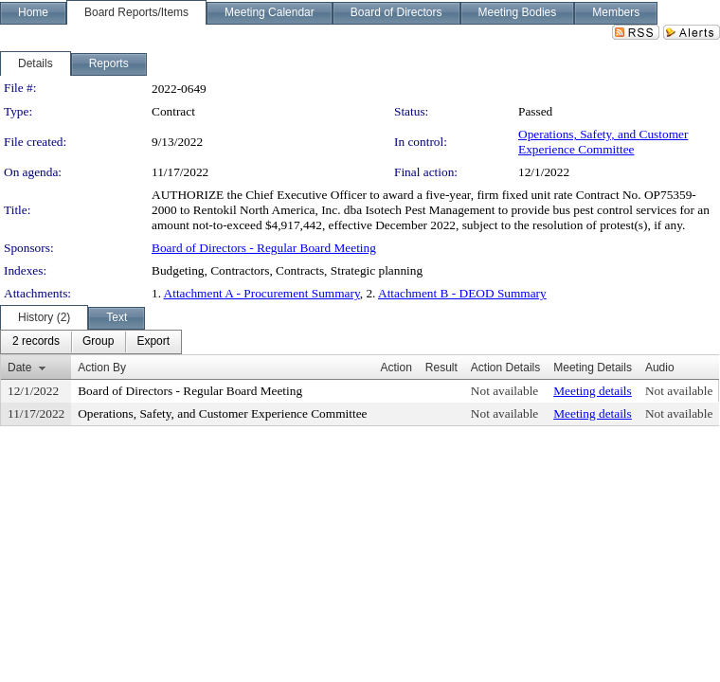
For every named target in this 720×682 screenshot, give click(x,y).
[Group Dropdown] (98, 342)
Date (19, 367)
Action (395, 367)
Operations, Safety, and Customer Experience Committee (603, 141)
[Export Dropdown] (153, 342)
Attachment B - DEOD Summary (462, 293)
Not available (504, 391)
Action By (102, 367)
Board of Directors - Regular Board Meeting (264, 248)
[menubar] (91, 342)
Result (441, 367)
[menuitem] (36, 342)
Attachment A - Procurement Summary (262, 293)
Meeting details (592, 391)
